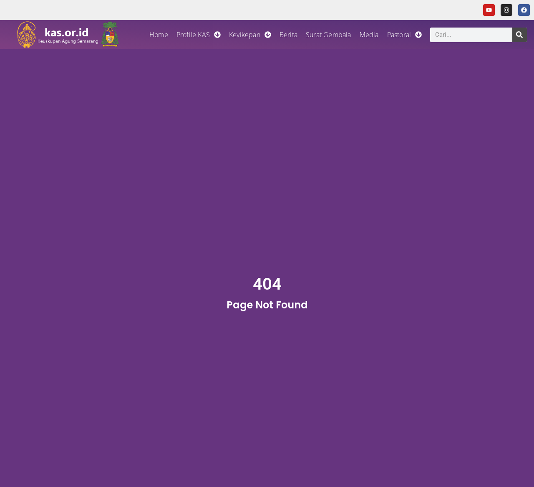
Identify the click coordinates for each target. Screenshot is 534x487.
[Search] (519, 35)
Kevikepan (250, 34)
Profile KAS (198, 34)
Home (158, 34)
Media (369, 34)
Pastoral (404, 34)
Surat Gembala (328, 34)
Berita (288, 34)
